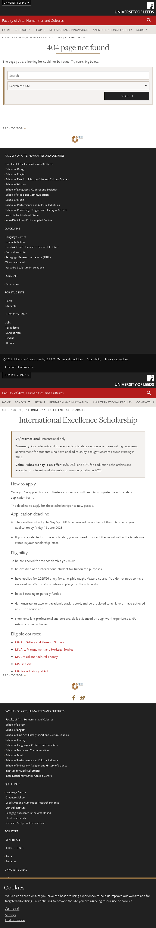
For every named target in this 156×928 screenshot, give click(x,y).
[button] (149, 20)
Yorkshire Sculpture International (25, 267)
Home (6, 29)
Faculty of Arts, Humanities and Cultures (33, 20)
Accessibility (94, 359)
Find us (10, 338)
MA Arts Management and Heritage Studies (44, 649)
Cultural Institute (16, 252)
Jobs (8, 322)
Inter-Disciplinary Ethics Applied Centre (29, 220)
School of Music (15, 200)
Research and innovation (68, 29)
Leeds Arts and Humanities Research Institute (32, 247)
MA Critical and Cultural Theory (36, 656)
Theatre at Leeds (15, 262)
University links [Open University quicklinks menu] (15, 375)
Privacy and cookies (116, 359)
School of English (15, 174)
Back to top (13, 128)
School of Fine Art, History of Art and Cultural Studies (37, 179)
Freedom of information (19, 367)
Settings (10, 914)
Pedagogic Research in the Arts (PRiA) (28, 257)
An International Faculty (112, 29)
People (39, 29)
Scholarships (12, 410)
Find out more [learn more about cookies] (15, 920)
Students (11, 306)
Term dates (12, 327)
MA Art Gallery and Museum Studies (39, 642)
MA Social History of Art (31, 671)
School (21, 29)
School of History (16, 184)
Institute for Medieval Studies (23, 215)
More (140, 29)
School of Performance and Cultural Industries (33, 205)
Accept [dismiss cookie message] (12, 908)
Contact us (145, 402)
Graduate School (15, 242)
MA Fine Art (23, 663)
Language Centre (16, 237)
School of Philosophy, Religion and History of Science (36, 210)
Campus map (13, 333)
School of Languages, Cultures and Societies (31, 189)
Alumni (10, 343)
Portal (9, 301)
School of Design (15, 169)
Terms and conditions (70, 359)
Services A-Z (13, 284)
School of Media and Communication (27, 194)
